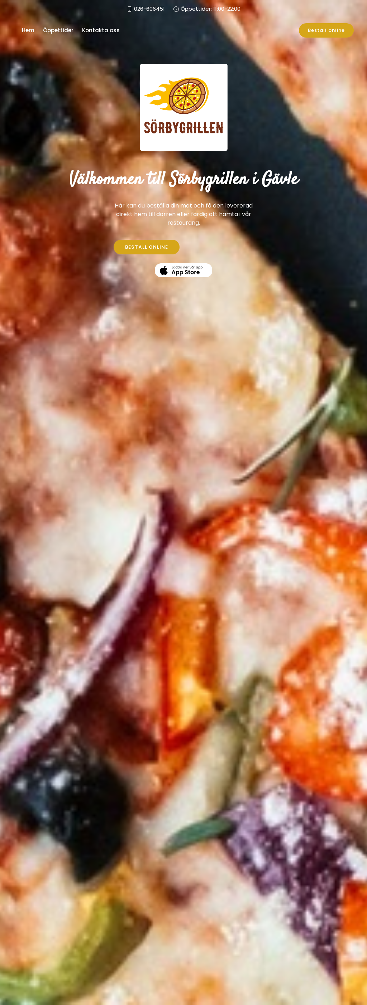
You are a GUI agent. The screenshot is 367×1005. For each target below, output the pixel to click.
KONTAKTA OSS (221, 247)
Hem (28, 30)
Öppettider (58, 30)
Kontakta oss (101, 30)
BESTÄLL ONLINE (146, 247)
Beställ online (326, 30)
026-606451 (149, 9)
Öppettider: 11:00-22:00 (210, 9)
